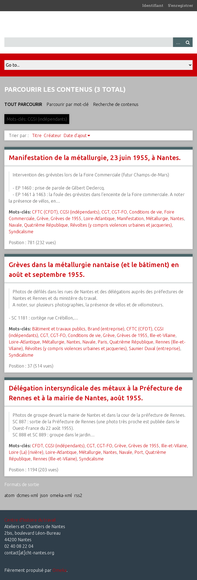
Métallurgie (157, 218)
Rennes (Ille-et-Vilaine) (55, 458)
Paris (102, 341)
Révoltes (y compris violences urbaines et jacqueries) (121, 225)
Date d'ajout (75, 135)
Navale (15, 225)
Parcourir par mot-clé (68, 104)
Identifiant (152, 5)
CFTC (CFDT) (45, 211)
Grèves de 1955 (66, 218)
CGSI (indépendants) (79, 211)
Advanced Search (178, 42)
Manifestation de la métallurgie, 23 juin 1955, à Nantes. (95, 157)
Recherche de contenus (115, 104)
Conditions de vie (145, 211)
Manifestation (130, 218)
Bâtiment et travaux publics (58, 328)
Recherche (188, 42)
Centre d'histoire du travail (30, 519)
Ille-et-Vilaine (162, 335)
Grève (42, 218)
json (44, 495)
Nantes (177, 218)
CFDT (37, 445)
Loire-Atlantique (99, 218)
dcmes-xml (27, 495)
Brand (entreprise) (106, 328)
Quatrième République (46, 225)
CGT (105, 211)
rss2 (78, 495)
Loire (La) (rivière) (26, 452)
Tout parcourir (23, 104)
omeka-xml (61, 495)
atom (9, 495)
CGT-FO (119, 211)
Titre (37, 135)
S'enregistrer (180, 5)
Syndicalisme (21, 231)
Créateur (52, 135)
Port (138, 452)
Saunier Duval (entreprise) (154, 348)
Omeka (59, 570)
